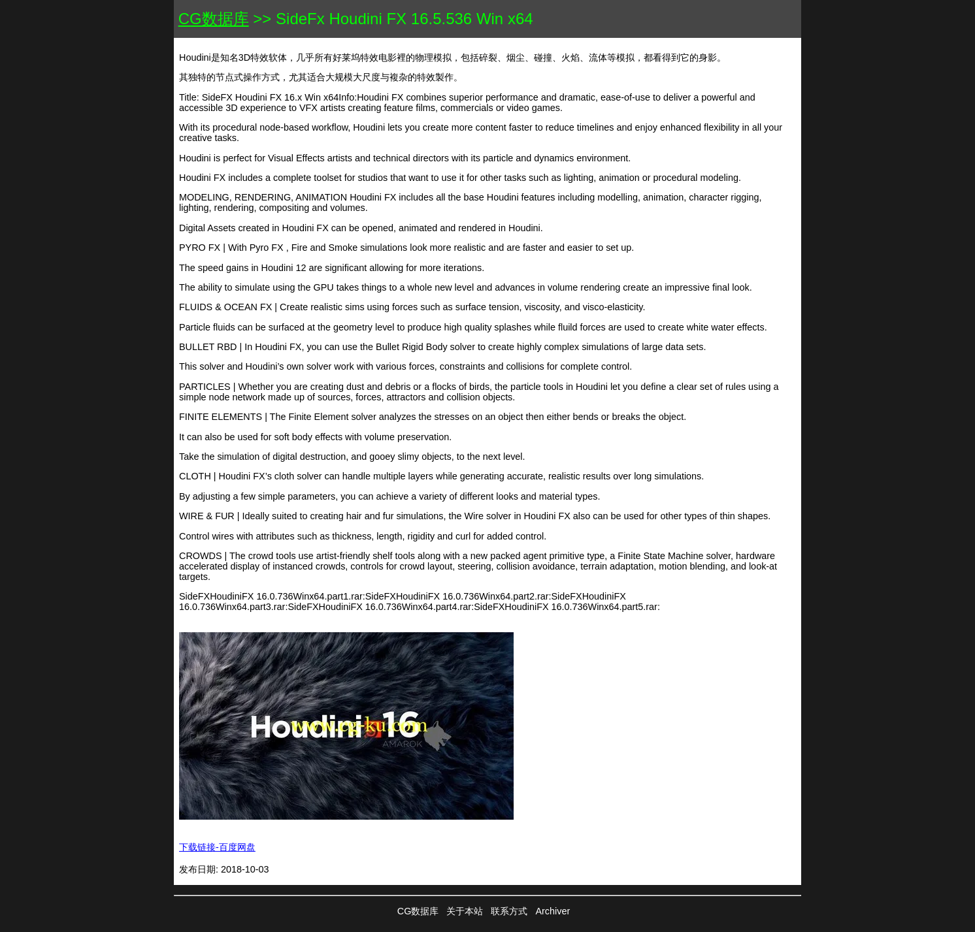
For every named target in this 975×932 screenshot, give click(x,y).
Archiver (552, 911)
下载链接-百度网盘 (217, 847)
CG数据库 (213, 18)
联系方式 (509, 911)
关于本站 (464, 911)
